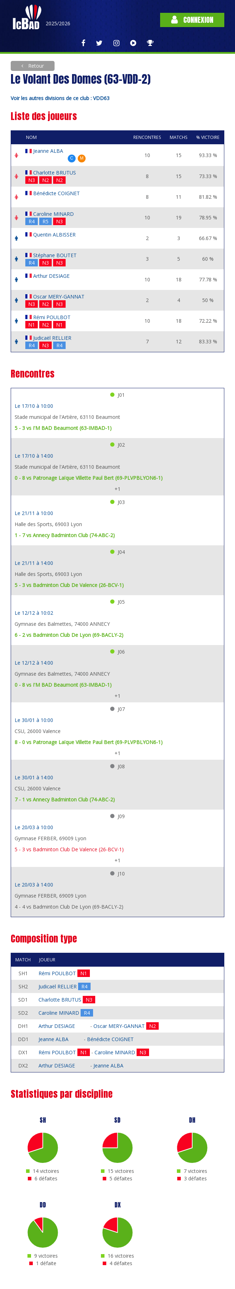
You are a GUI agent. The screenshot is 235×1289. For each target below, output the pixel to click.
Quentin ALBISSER (54, 234)
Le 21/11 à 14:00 (34, 563)
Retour (35, 65)
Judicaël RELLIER (52, 337)
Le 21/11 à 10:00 (34, 513)
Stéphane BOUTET (55, 255)
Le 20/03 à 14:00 (34, 884)
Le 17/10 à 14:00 (34, 455)
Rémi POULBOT (52, 317)
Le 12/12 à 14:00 (34, 662)
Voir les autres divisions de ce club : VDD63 (60, 98)
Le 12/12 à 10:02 (34, 612)
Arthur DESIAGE (51, 275)
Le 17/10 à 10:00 (34, 405)
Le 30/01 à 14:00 (34, 777)
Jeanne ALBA (48, 150)
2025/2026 (58, 23)
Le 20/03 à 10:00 (34, 827)
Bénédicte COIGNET (56, 193)
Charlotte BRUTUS (54, 172)
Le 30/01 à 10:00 (34, 720)
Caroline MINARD (53, 213)
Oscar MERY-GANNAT (59, 296)
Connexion (192, 19)
